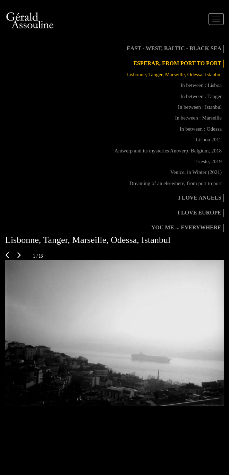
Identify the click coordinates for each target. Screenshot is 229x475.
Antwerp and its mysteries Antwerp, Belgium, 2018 (168, 150)
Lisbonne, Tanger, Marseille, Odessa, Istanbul (174, 74)
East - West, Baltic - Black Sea (174, 48)
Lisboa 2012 (209, 139)
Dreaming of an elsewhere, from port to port (175, 183)
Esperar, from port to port (177, 63)
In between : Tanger (201, 96)
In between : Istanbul (200, 107)
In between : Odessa (201, 129)
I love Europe (199, 212)
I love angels (199, 198)
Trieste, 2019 (208, 161)
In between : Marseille (198, 118)
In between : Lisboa (201, 85)
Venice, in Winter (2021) (196, 172)
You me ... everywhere (186, 227)
